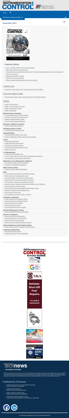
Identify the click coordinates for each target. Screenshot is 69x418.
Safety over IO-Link (10, 149)
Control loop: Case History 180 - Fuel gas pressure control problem (24, 89)
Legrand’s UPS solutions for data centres (16, 117)
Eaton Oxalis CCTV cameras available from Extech (19, 180)
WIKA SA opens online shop (13, 192)
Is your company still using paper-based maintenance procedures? (24, 156)
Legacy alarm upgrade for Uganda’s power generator (20, 227)
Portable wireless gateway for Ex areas (16, 135)
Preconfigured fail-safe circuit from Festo (16, 147)
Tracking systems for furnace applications (16, 233)
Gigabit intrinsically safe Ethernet (14, 143)
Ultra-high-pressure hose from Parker (15, 207)
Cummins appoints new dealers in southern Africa (19, 178)
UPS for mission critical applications (15, 121)
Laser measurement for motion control (16, 218)
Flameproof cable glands (12, 141)
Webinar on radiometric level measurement (17, 190)
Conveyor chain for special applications (16, 169)
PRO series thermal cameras (13, 231)
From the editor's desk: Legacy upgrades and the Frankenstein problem (25, 97)
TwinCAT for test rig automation (15, 78)
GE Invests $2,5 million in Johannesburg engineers (19, 182)
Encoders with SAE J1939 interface (15, 216)
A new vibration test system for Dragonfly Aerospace (20, 173)
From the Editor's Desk (13, 94)
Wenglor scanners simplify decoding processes (18, 222)
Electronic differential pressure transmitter (16, 212)
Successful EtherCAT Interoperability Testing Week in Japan (22, 188)
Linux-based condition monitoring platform (17, 162)
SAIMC (6, 101)
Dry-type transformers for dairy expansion (16, 115)
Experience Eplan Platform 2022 (14, 154)
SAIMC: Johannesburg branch (13, 108)
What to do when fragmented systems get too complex (21, 80)
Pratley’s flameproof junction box (14, 126)
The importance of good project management (17, 158)
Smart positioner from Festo (13, 205)
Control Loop (8, 86)
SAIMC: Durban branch (11, 104)
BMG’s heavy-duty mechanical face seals (16, 176)
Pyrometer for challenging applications (16, 165)
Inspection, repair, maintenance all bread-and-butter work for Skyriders (25, 184)
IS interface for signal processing (14, 145)
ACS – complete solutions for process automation (20, 67)
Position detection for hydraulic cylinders (16, 199)
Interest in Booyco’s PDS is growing (15, 186)
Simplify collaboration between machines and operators (20, 137)
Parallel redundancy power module (15, 119)
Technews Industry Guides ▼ (13, 17)
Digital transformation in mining (15, 76)
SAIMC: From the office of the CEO (15, 106)
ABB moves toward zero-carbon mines (17, 70)
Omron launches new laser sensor (14, 220)
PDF (64, 21)
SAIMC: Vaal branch (10, 110)
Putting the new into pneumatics (14, 203)
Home (5, 13)
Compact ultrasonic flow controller (14, 130)
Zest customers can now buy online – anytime (18, 194)
